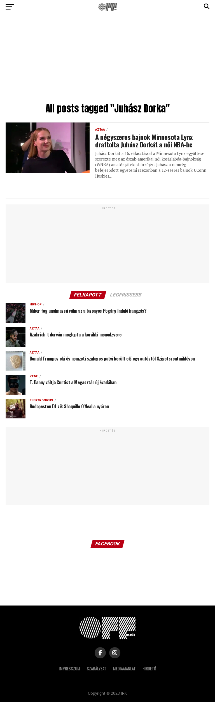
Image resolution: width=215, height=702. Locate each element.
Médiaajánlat (124, 669)
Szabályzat (96, 669)
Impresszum (69, 669)
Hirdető (149, 669)
